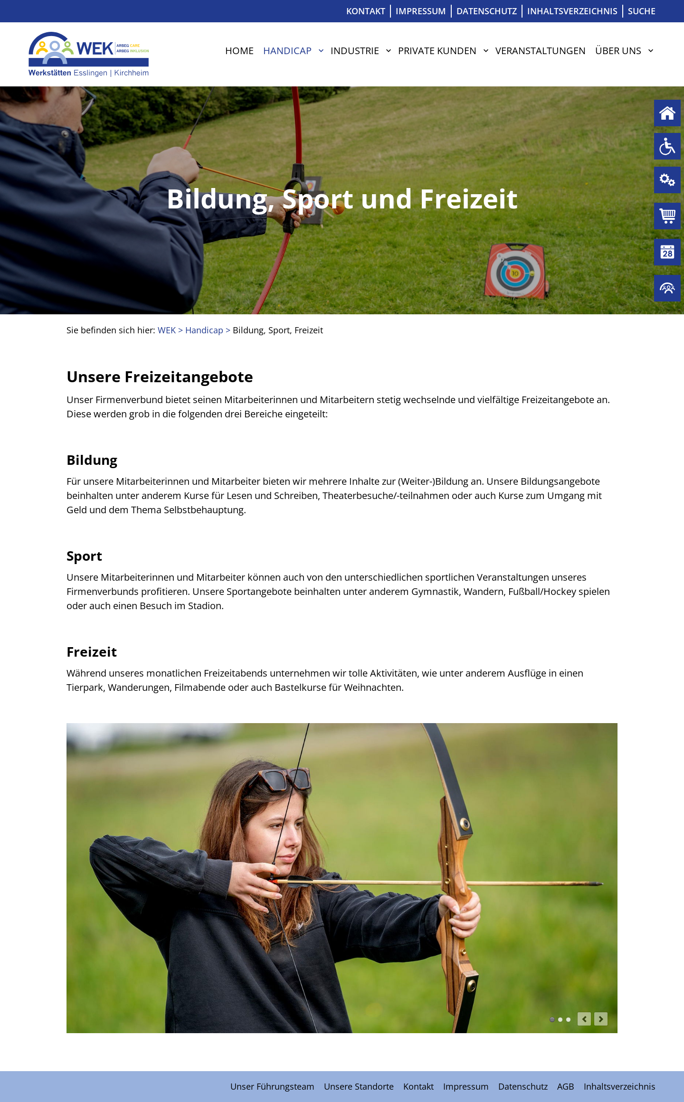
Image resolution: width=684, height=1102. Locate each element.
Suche (642, 11)
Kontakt (365, 11)
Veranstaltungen (540, 50)
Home (239, 50)
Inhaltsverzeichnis (572, 11)
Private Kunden (437, 50)
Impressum (421, 11)
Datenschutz (486, 11)
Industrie (355, 50)
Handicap (287, 50)
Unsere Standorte (359, 1086)
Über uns (618, 50)
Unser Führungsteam (272, 1086)
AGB (565, 1086)
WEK (167, 330)
